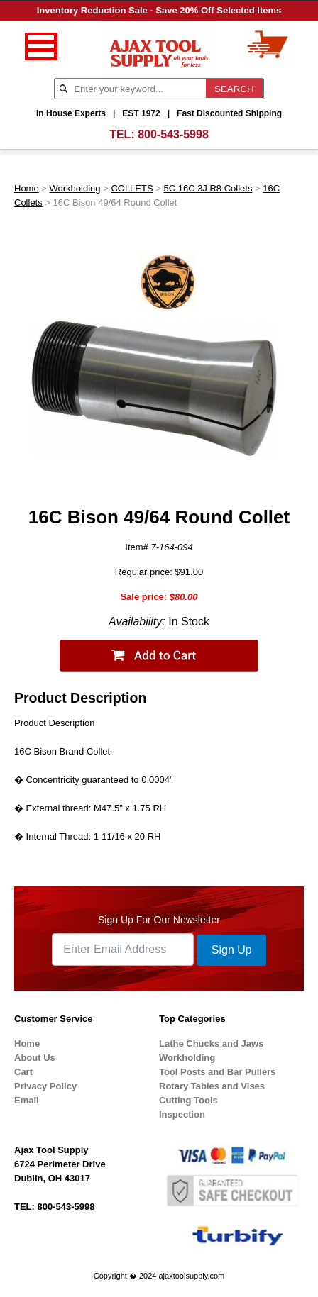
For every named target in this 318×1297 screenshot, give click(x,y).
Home (26, 188)
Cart (23, 1072)
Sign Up (232, 950)
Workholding (75, 188)
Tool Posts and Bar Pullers (217, 1072)
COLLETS (132, 188)
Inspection (182, 1114)
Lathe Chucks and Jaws (211, 1043)
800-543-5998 (173, 134)
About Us (34, 1057)
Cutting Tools (188, 1100)
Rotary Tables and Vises (212, 1086)
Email (26, 1100)
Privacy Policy (45, 1086)
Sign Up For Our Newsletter (159, 920)
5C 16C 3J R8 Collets (207, 188)
